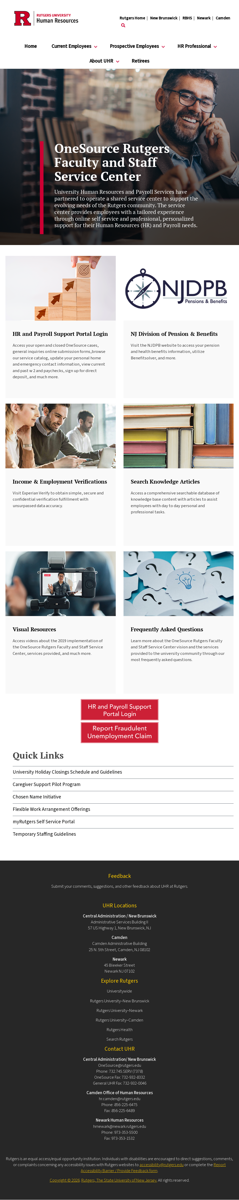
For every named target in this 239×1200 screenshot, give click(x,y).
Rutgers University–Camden (119, 1020)
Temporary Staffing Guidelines (44, 834)
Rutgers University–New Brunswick (119, 1001)
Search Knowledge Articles (165, 481)
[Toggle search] (123, 25)
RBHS (187, 18)
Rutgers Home (132, 18)
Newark (204, 18)
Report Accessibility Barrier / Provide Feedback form (153, 1168)
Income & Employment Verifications (60, 481)
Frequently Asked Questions (167, 629)
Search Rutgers (119, 1039)
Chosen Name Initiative (37, 797)
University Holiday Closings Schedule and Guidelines (67, 772)
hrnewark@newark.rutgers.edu (119, 1126)
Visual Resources (34, 629)
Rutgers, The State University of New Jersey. (119, 1180)
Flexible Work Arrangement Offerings (51, 809)
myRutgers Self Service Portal (44, 821)
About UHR (101, 63)
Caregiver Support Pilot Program (47, 784)
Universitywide (119, 991)
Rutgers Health (120, 1030)
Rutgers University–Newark (120, 1011)
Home (30, 46)
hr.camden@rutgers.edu (119, 1099)
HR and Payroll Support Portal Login (60, 333)
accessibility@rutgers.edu (162, 1165)
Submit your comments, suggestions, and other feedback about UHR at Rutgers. (119, 886)
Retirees (140, 61)
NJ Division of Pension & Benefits (174, 333)
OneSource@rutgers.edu (119, 1065)
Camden (223, 18)
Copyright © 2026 (65, 1180)
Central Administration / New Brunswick (119, 916)
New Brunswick (163, 18)
